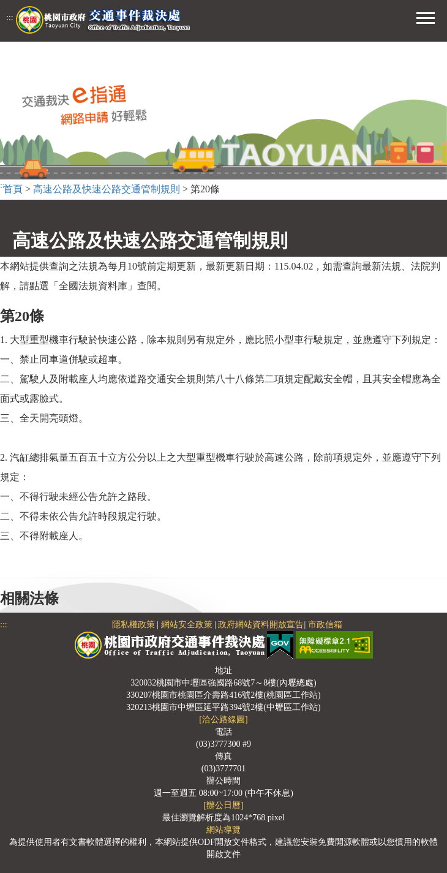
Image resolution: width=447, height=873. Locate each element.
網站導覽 (223, 829)
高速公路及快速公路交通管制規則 (106, 189)
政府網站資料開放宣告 (261, 624)
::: (9, 17)
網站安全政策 (186, 624)
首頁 (13, 189)
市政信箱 (325, 624)
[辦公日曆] (223, 805)
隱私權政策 (133, 624)
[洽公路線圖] (223, 719)
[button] (425, 16)
